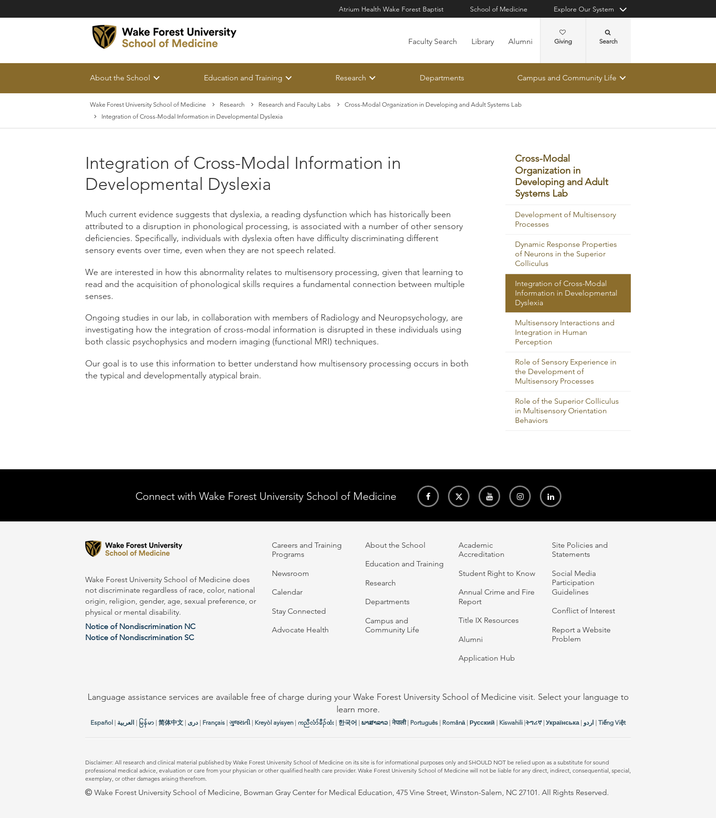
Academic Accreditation (481, 550)
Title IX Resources (489, 620)
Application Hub (487, 658)
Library (482, 41)
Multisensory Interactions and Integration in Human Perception (565, 332)
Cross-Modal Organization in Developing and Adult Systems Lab (433, 104)
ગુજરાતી (239, 722)
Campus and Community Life (566, 77)
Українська (563, 722)
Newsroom (290, 573)
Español (101, 722)
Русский (482, 722)
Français (213, 722)
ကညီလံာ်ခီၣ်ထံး (316, 722)
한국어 (347, 722)
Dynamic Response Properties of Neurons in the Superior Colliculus (566, 254)
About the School (120, 77)
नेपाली (399, 722)
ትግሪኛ (534, 722)
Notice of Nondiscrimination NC (140, 626)
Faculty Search (432, 41)
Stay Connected (299, 611)
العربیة (125, 722)
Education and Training (243, 77)
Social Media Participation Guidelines (574, 583)
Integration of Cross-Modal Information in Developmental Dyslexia (566, 293)
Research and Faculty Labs (294, 104)
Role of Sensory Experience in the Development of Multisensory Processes (565, 371)
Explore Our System (584, 9)
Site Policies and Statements (580, 550)
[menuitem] (568, 176)
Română (453, 722)
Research (351, 77)
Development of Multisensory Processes (565, 219)
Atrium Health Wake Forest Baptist (391, 9)
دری (193, 722)
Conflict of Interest (583, 610)
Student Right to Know (497, 573)
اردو (588, 722)
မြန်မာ (146, 722)
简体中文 (170, 722)
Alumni (520, 41)
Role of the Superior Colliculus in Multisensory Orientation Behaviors (567, 411)
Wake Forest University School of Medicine (148, 104)
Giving (563, 37)
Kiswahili (511, 722)
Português (424, 722)
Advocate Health (300, 629)
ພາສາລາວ (374, 722)
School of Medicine (498, 9)
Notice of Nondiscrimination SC (139, 637)
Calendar (287, 592)
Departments (442, 77)
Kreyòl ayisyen (274, 722)
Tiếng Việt (612, 722)
